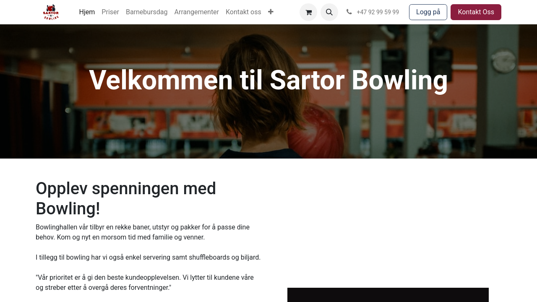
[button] (329, 12)
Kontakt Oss (476, 12)
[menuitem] (87, 12)
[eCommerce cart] (308, 12)
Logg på (428, 12)
